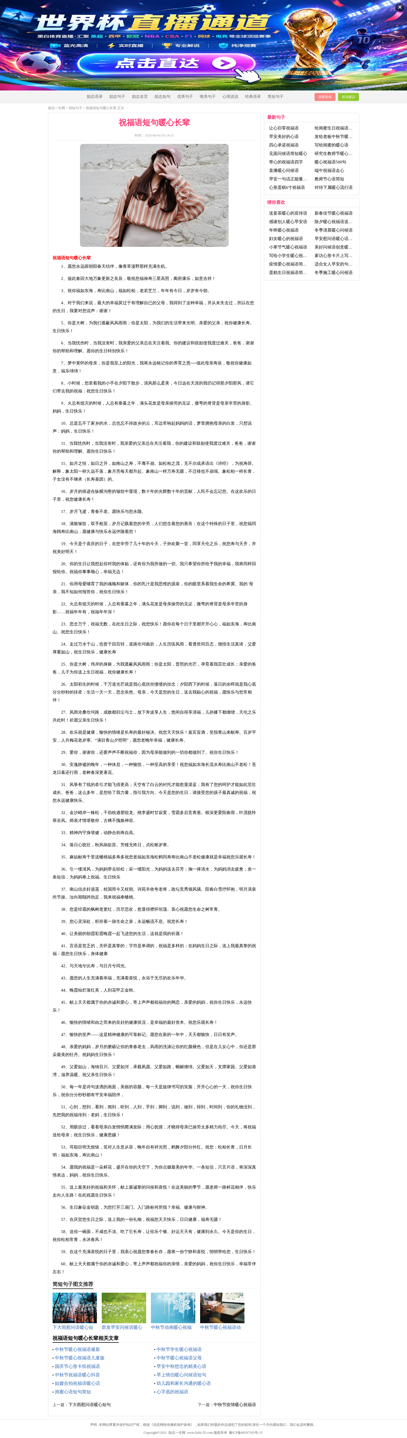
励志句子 (117, 96)
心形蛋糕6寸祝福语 (287, 187)
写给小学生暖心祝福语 (290, 255)
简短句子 (275, 96)
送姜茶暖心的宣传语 (288, 213)
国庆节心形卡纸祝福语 (77, 1366)
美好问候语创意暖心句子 (338, 247)
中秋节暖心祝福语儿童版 (80, 1357)
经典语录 (253, 96)
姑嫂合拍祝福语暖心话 (77, 1383)
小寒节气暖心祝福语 (288, 247)
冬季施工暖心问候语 (334, 272)
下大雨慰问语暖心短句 (89, 1404)
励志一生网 (56, 108)
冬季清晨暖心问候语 (334, 230)
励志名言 (140, 96)
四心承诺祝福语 (284, 145)
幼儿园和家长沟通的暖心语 (184, 1383)
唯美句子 (208, 96)
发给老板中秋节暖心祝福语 (340, 136)
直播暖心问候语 (284, 170)
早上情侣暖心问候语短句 (181, 1374)
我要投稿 (325, 97)
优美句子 (185, 96)
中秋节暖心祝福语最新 (77, 1349)
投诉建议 (348, 97)
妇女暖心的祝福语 (286, 238)
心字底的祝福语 (172, 1391)
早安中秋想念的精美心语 (181, 1366)
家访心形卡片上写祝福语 (338, 255)
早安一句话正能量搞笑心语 (294, 179)
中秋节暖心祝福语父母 (179, 1357)
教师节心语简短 (329, 179)
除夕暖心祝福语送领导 (336, 221)
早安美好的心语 (284, 136)
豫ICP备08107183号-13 (246, 1433)
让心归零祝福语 (284, 128)
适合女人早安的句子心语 (338, 264)
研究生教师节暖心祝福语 (338, 153)
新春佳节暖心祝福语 (334, 213)
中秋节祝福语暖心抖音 (77, 1374)
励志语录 (95, 96)
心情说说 (230, 96)
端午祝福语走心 (329, 170)
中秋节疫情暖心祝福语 (235, 1404)
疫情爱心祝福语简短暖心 (292, 264)
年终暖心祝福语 (284, 230)
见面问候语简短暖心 (288, 153)
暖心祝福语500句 (331, 162)
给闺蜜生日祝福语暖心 (336, 128)
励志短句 (162, 96)
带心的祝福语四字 (286, 162)
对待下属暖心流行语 (334, 187)
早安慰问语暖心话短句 (336, 238)
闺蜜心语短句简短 (73, 1391)
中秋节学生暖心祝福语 (179, 1349)
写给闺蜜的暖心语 (331, 145)
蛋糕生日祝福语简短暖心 (292, 272)
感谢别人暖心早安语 (288, 221)
